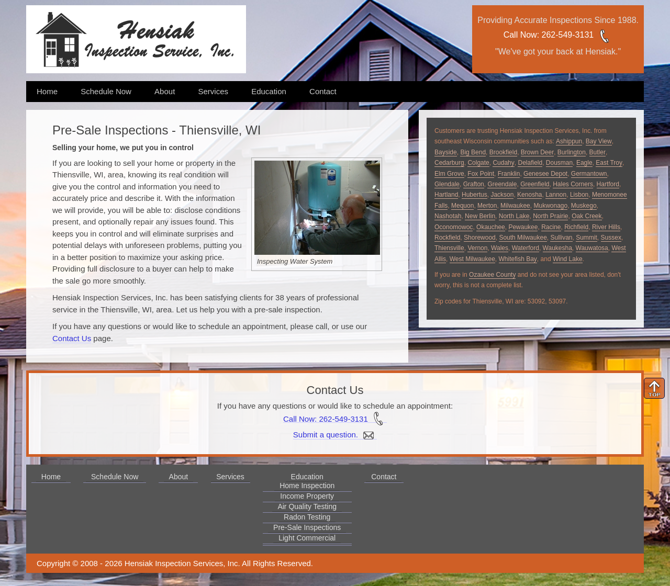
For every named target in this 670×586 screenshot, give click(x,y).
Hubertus (474, 194)
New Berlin (480, 216)
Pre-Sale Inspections (307, 527)
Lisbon (579, 194)
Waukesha (557, 248)
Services (213, 91)
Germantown (589, 173)
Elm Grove (449, 173)
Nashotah (447, 216)
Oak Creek (586, 216)
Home (47, 91)
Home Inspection (307, 485)
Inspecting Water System (294, 261)
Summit (586, 237)
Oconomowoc (453, 227)
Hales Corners (573, 184)
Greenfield (534, 184)
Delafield (530, 162)
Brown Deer (537, 152)
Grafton (473, 184)
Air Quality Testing (307, 506)
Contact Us (71, 338)
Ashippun (569, 141)
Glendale (447, 184)
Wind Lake (568, 259)
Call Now (520, 34)
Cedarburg (449, 162)
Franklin (509, 173)
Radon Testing (307, 517)
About (164, 91)
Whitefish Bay (518, 259)
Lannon (555, 194)
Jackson (501, 194)
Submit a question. (335, 435)
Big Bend (473, 152)
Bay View (599, 141)
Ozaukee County (492, 274)
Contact (323, 91)
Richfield (576, 227)
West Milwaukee (472, 259)
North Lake (514, 216)
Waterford (525, 248)
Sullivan (561, 237)
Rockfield (447, 237)
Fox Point (480, 173)
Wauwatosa (592, 248)
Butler (597, 152)
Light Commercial (307, 538)
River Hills (606, 227)
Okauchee (490, 227)
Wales (499, 248)
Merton (487, 205)
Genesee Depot (545, 173)
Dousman (559, 162)
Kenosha (529, 194)
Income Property (307, 496)
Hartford (608, 184)
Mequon (462, 205)
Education (268, 91)
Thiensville (449, 248)
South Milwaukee (522, 237)
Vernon (477, 248)
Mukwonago (550, 205)
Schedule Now (106, 91)
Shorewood (480, 237)
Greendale (502, 184)
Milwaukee (515, 205)
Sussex (611, 237)
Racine (551, 227)
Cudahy (503, 162)
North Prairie (550, 216)
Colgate (478, 162)
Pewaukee (523, 227)
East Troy (609, 162)
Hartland (446, 194)
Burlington (571, 152)
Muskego (584, 205)
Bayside (445, 152)
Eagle (584, 162)
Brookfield (503, 152)
